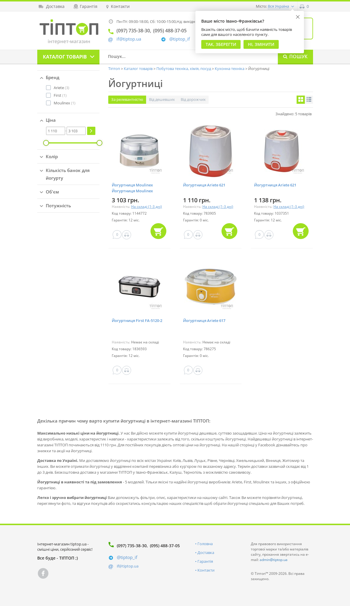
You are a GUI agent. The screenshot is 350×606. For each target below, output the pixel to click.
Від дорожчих (193, 99)
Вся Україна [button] (278, 6)
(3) (61, 87)
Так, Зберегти (221, 44)
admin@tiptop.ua (274, 559)
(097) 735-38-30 (132, 545)
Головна (205, 543)
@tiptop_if (179, 39)
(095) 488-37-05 (165, 545)
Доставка (205, 552)
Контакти (205, 570)
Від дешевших (162, 99)
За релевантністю (127, 99)
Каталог (65, 57)
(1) (60, 95)
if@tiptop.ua (127, 566)
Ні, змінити (261, 44)
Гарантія (205, 561)
